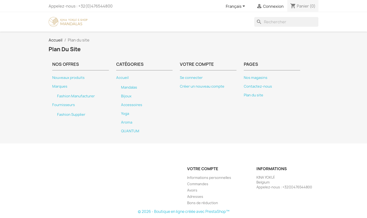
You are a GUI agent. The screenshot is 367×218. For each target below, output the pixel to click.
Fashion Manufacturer (76, 96)
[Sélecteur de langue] (236, 6)
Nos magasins (255, 77)
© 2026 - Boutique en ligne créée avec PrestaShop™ (183, 211)
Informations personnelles (209, 177)
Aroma (126, 122)
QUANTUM (130, 131)
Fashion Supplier (71, 114)
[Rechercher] (286, 22)
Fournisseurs (63, 104)
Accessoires (131, 104)
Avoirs (192, 190)
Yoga (125, 113)
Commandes (197, 184)
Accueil (122, 77)
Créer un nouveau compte (202, 86)
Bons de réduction (202, 203)
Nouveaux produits (68, 77)
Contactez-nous (258, 86)
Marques (59, 86)
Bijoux (126, 96)
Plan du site (253, 95)
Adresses (195, 196)
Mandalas (129, 87)
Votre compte (202, 168)
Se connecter (191, 77)
